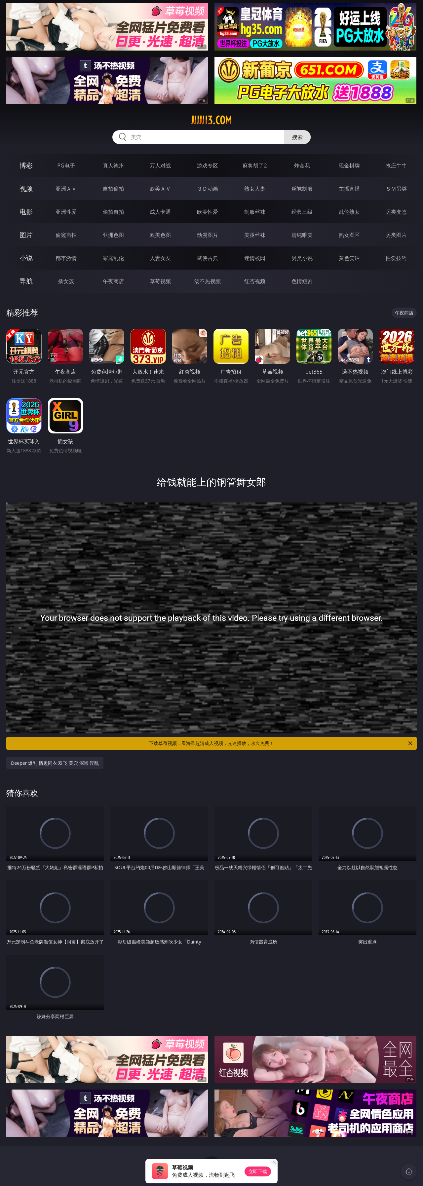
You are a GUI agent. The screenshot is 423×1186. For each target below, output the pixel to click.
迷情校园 (254, 258)
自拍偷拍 (113, 188)
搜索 (297, 137)
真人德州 (113, 165)
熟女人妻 (254, 188)
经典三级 (302, 211)
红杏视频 (254, 281)
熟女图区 (349, 235)
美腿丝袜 (254, 235)
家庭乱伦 (113, 258)
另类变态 (396, 211)
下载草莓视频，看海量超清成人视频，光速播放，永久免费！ (281, 743)
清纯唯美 (302, 235)
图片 (26, 234)
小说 (26, 257)
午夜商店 (113, 281)
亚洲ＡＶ (66, 188)
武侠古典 (207, 258)
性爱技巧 (396, 258)
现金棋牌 (349, 165)
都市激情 (66, 258)
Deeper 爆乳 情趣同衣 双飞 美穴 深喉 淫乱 (55, 763)
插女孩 (66, 281)
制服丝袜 (254, 211)
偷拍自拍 (113, 211)
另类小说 (302, 258)
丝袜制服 (302, 188)
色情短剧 (302, 281)
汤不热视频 (207, 281)
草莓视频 (160, 281)
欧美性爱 (207, 211)
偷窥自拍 (66, 235)
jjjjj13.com (211, 120)
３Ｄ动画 (207, 188)
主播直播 (349, 188)
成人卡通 (160, 211)
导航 (26, 281)
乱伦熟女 (349, 211)
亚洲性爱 (66, 211)
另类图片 (396, 235)
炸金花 (302, 165)
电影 (26, 211)
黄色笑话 (349, 258)
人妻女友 (160, 258)
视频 (26, 188)
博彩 (26, 165)
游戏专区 (207, 165)
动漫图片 (207, 235)
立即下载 (258, 1171)
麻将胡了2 (255, 165)
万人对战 (160, 165)
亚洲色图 (113, 235)
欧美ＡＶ (160, 188)
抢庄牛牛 (396, 165)
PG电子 (66, 165)
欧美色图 (160, 235)
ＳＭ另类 (396, 188)
